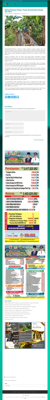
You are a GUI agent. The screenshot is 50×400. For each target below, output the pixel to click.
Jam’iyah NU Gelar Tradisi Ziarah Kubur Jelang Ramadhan (17, 308)
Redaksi (34, 392)
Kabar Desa (25, 13)
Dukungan (25, 392)
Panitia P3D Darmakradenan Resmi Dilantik (14, 315)
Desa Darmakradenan (11, 377)
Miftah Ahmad (10, 13)
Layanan (19, 392)
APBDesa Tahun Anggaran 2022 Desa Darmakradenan (16, 317)
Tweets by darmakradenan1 (11, 380)
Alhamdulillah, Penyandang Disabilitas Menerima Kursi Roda (17, 313)
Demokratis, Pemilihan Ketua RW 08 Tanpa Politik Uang (16, 312)
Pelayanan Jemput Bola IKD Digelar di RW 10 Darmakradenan (18, 304)
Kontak (14, 392)
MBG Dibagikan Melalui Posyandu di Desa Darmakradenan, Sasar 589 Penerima (21, 303)
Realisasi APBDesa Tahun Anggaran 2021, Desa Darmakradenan (18, 310)
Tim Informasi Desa (9, 319)
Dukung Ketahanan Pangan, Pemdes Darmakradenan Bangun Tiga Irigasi (20, 306)
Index (29, 392)
